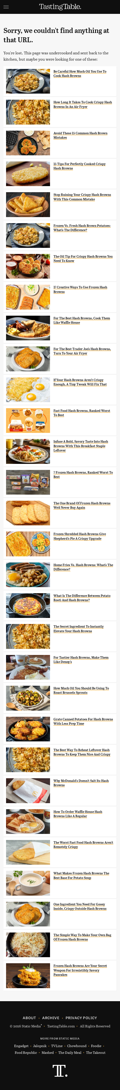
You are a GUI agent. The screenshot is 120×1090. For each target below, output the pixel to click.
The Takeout (95, 1052)
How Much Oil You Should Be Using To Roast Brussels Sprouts (81, 690)
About (29, 1017)
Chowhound (76, 1045)
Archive (50, 1017)
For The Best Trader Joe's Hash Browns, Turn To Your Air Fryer (82, 351)
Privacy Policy (81, 1017)
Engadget (21, 1045)
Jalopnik (40, 1045)
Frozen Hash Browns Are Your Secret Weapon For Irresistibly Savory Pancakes (80, 970)
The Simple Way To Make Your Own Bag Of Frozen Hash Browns (82, 937)
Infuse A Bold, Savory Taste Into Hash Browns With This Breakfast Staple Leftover (81, 446)
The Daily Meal (69, 1052)
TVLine (57, 1045)
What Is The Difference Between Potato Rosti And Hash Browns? (82, 598)
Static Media (31, 1025)
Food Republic (26, 1052)
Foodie (96, 1045)
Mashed (48, 1052)
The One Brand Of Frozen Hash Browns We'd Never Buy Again (82, 505)
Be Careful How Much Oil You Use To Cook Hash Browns (80, 74)
